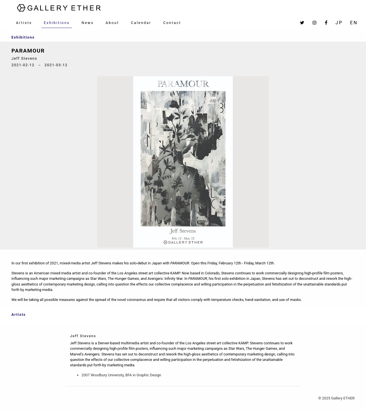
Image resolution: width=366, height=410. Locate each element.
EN (354, 22)
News (87, 23)
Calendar (141, 23)
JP (339, 22)
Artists (24, 23)
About (112, 23)
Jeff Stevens (83, 336)
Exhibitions (57, 23)
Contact (172, 23)
